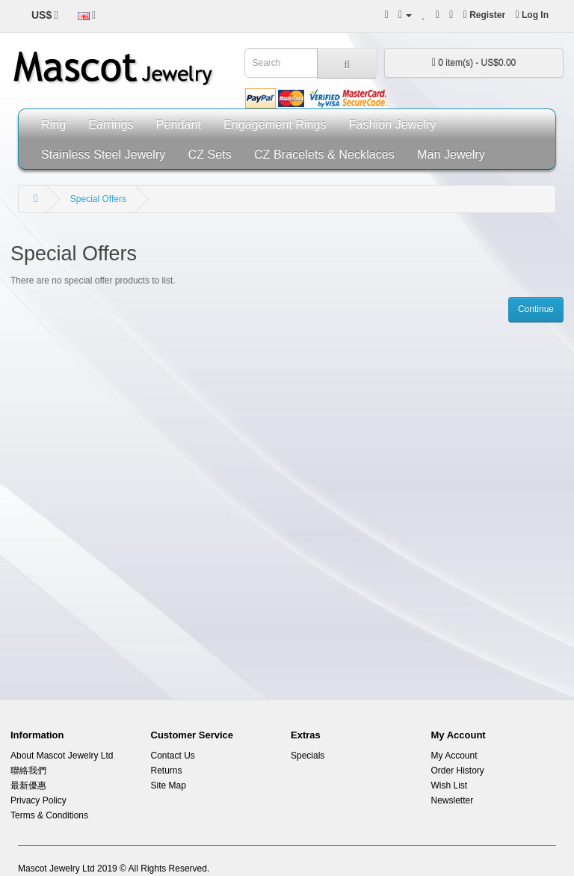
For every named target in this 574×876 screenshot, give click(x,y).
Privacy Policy (38, 800)
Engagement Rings (275, 124)
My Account (454, 755)
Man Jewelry (451, 154)
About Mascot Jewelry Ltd (61, 755)
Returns (166, 770)
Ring (53, 124)
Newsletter (452, 800)
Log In (532, 15)
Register (484, 15)
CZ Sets (209, 154)
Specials (307, 755)
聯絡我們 (28, 770)
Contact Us (173, 755)
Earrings (110, 124)
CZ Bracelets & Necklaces (324, 154)
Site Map (168, 785)
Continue (536, 309)
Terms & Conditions (49, 815)
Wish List (449, 785)
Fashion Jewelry (392, 124)
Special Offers (98, 199)
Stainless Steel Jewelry (103, 154)
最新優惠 (28, 785)
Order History (457, 770)
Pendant (178, 124)
